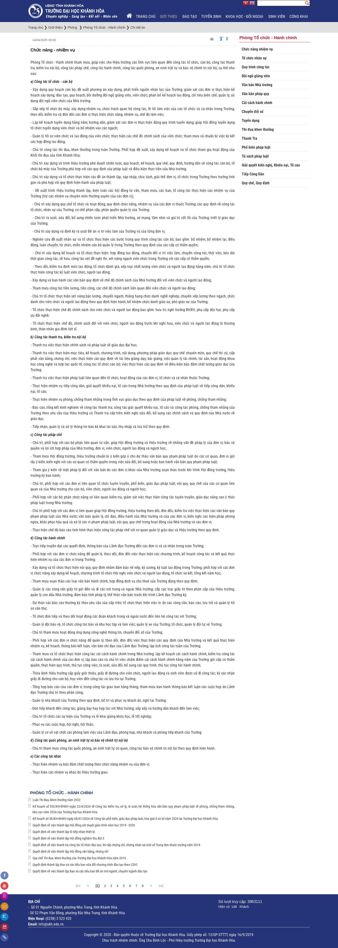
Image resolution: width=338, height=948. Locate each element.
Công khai (299, 16)
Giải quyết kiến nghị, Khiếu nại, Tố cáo (271, 165)
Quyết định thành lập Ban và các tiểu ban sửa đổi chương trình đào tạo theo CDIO (85, 865)
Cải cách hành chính (257, 102)
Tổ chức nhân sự (254, 58)
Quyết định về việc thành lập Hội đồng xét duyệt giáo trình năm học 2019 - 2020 (84, 825)
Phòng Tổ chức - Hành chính (61, 793)
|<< (78, 886)
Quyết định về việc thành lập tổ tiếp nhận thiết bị (64, 832)
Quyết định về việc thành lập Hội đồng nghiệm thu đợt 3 (68, 838)
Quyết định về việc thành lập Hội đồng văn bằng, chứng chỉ (70, 851)
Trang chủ (146, 16)
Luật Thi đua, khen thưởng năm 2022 (57, 800)
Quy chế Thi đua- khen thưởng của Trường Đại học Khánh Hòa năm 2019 (79, 858)
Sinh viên (276, 16)
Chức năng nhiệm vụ (257, 49)
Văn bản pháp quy (255, 94)
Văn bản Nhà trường (257, 85)
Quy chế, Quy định (255, 183)
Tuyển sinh (211, 16)
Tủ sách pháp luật (255, 156)
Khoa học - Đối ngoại (245, 16)
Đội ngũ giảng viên (256, 76)
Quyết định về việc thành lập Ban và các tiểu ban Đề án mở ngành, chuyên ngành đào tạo (90, 871)
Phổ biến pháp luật (256, 147)
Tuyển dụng (250, 120)
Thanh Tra (249, 138)
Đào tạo (189, 16)
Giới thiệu (169, 16)
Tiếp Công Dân (253, 174)
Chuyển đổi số (252, 111)
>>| (161, 886)
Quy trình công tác (255, 67)
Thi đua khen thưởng (258, 129)
